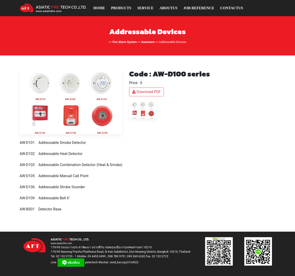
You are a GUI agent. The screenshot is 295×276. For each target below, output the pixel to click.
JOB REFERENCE (198, 8)
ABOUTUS (168, 8)
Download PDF (146, 92)
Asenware (147, 42)
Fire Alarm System (124, 42)
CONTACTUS (231, 8)
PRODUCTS (121, 8)
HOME (99, 8)
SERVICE (145, 8)
